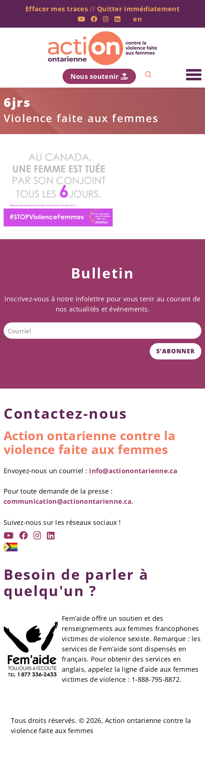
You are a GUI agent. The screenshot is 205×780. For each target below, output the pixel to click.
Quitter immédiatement (138, 8)
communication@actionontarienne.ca (68, 501)
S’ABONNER (175, 351)
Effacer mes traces (56, 8)
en (137, 19)
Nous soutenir (99, 76)
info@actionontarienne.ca (133, 470)
